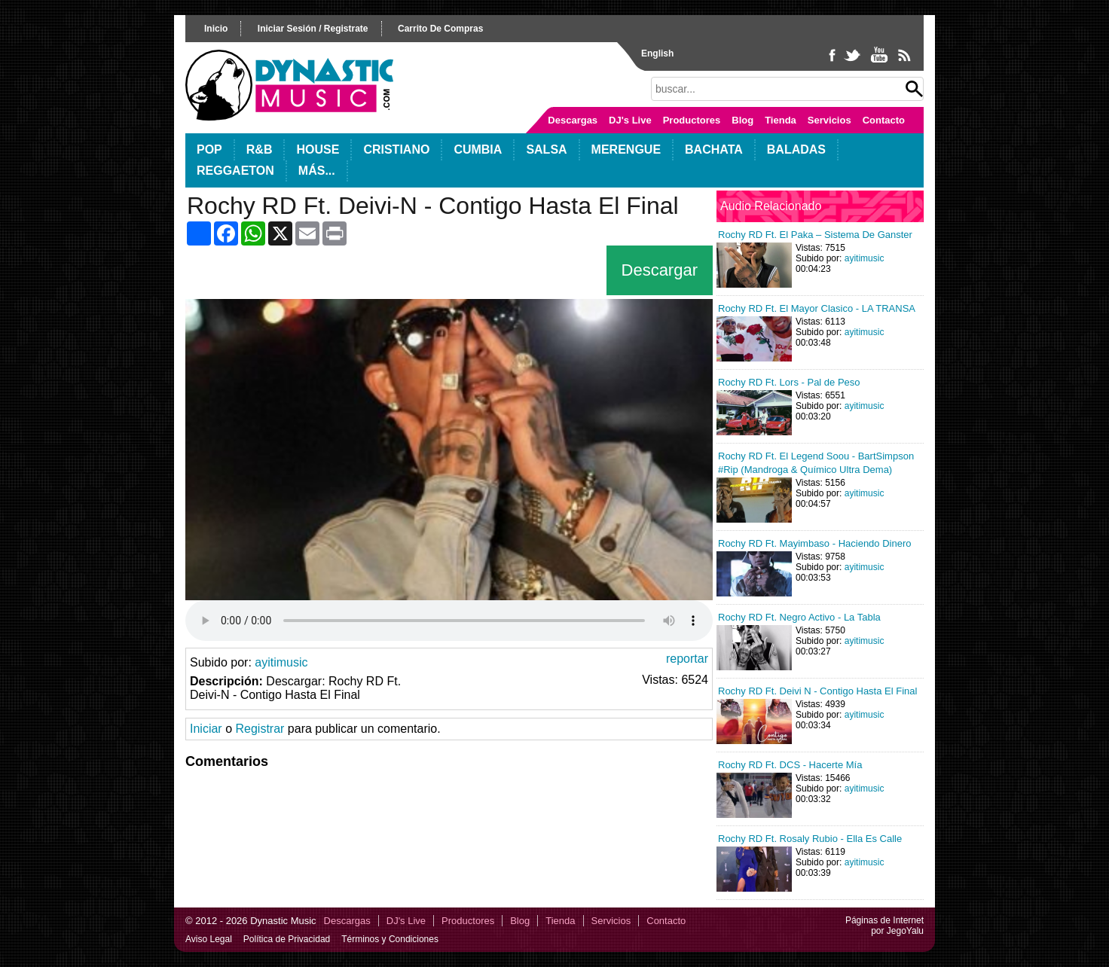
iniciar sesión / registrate (313, 28)
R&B (259, 149)
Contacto (884, 120)
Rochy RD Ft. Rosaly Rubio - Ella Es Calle (810, 838)
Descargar (660, 270)
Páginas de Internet (884, 920)
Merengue (626, 149)
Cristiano (396, 149)
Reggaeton (235, 170)
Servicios (829, 120)
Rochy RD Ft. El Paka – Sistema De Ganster (815, 234)
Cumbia (478, 149)
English (657, 53)
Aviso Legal (208, 939)
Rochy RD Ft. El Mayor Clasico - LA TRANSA (816, 308)
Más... (316, 170)
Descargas (572, 120)
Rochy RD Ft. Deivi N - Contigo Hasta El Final (817, 691)
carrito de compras (440, 28)
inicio (216, 28)
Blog (742, 120)
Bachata (714, 149)
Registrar (259, 728)
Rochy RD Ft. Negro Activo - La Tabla (799, 617)
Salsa (546, 149)
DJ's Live (630, 120)
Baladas (796, 149)
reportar (687, 658)
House (317, 149)
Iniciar (206, 728)
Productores (692, 120)
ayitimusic (281, 662)
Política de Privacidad (286, 939)
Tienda (780, 120)
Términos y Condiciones (389, 939)
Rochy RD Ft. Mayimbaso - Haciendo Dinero (814, 543)
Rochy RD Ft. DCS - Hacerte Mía (790, 764)
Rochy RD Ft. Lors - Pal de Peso (789, 382)
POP (209, 149)
